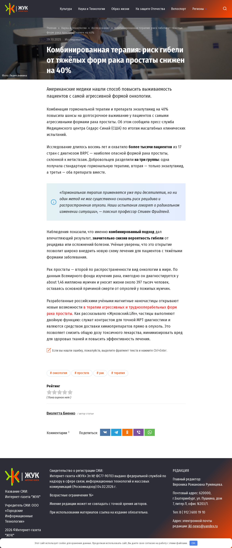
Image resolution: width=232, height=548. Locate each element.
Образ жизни (120, 9)
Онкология (60, 373)
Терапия (119, 373)
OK (193, 543)
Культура (66, 9)
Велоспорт (178, 9)
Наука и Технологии (91, 9)
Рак (101, 373)
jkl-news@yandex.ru (203, 526)
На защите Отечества (150, 9)
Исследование (74, 39)
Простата (83, 373)
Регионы (198, 9)
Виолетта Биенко (61, 413)
